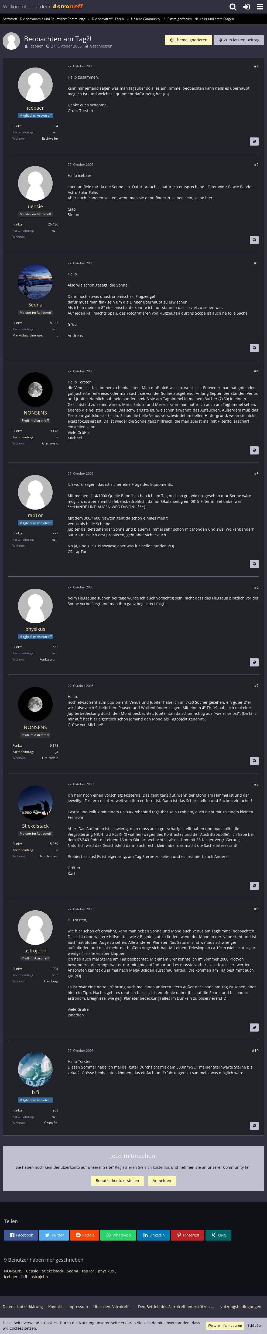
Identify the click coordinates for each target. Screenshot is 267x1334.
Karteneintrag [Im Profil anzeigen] (22, 437)
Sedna (72, 1271)
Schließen (255, 1325)
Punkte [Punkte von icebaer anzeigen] (17, 126)
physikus (106, 1271)
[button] (260, 6)
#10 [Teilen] (255, 1050)
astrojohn (39, 1276)
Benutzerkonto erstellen (117, 1180)
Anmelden (162, 1180)
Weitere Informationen (225, 1325)
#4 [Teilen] (256, 370)
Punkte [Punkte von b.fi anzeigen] (17, 1110)
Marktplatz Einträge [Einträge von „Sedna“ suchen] (27, 335)
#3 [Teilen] (256, 262)
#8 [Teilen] (256, 784)
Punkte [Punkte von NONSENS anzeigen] (17, 431)
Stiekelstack (52, 1271)
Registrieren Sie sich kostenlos (142, 1167)
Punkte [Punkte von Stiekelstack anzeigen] (17, 843)
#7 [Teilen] (256, 685)
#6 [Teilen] (256, 587)
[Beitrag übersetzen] (254, 141)
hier (209, 197)
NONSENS (13, 1271)
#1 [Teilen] (256, 66)
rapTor (88, 1271)
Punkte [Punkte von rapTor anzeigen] (17, 533)
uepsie (32, 1271)
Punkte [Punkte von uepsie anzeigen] (17, 224)
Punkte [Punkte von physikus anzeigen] (17, 647)
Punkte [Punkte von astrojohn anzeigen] (17, 968)
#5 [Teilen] (256, 473)
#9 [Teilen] (256, 908)
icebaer (36, 46)
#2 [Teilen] (256, 164)
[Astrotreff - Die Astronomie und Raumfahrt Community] (43, 6)
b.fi (24, 1276)
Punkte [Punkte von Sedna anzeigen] (17, 323)
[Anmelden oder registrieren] (246, 6)
